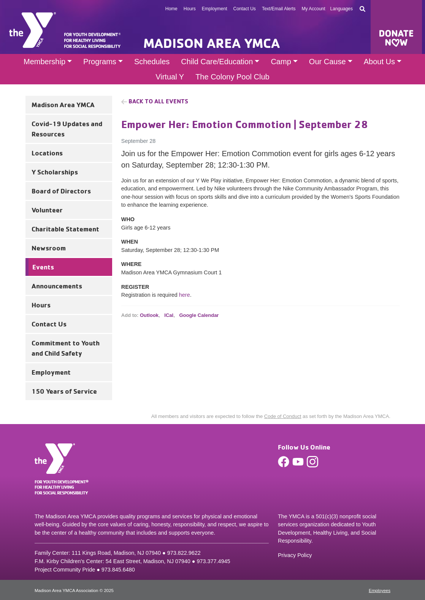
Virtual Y (169, 77)
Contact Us (244, 8)
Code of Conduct (282, 416)
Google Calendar (199, 315)
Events (43, 267)
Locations (47, 153)
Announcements (57, 286)
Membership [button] (44, 61)
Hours (190, 8)
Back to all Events (158, 101)
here (184, 295)
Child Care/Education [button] (217, 61)
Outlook (149, 315)
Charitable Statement (65, 229)
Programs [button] (99, 61)
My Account (313, 8)
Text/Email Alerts (279, 8)
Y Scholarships (55, 172)
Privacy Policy (295, 555)
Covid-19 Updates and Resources (67, 128)
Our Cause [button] (327, 61)
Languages (341, 8)
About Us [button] (379, 61)
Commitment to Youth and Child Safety (66, 348)
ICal (168, 315)
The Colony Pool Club (232, 77)
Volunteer (47, 210)
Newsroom (49, 248)
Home (171, 8)
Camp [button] (281, 61)
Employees (379, 590)
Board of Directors (61, 191)
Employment (214, 8)
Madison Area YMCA (63, 104)
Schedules (152, 61)
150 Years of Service (64, 391)
